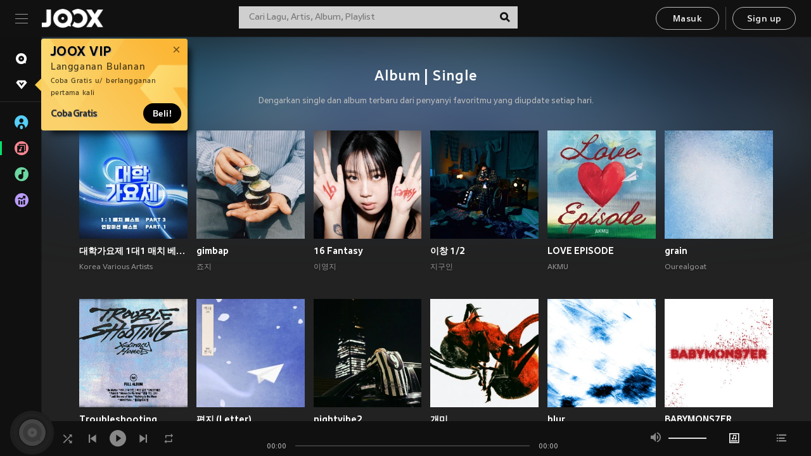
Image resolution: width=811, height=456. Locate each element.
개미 (439, 419)
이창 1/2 (447, 251)
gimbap (212, 251)
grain (676, 251)
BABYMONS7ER (698, 419)
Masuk (687, 19)
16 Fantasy (338, 251)
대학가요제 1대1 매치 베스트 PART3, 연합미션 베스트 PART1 (133, 251)
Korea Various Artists (116, 267)
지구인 (441, 267)
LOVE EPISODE (580, 251)
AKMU (557, 267)
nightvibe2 (338, 419)
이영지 (325, 267)
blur (556, 419)
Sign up (764, 19)
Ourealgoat (685, 267)
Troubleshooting (118, 419)
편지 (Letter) (224, 419)
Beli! (162, 113)
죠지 (204, 267)
